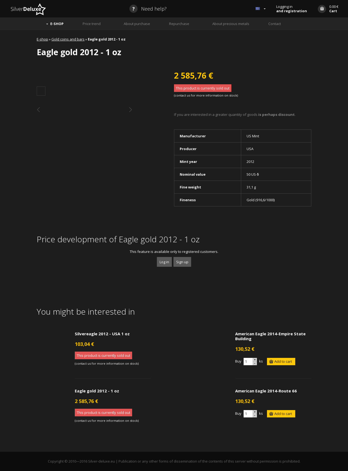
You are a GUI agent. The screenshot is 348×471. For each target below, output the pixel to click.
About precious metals (230, 23)
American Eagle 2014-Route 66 (266, 390)
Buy (238, 361)
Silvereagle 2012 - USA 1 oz (102, 333)
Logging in (291, 8)
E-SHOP (57, 23)
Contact (274, 23)
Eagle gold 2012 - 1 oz (97, 390)
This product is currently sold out (202, 88)
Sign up (182, 261)
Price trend (92, 23)
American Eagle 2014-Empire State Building (270, 336)
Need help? (148, 8)
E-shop (42, 39)
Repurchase (179, 23)
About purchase (137, 23)
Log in (164, 261)
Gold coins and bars (68, 39)
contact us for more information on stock (206, 95)
